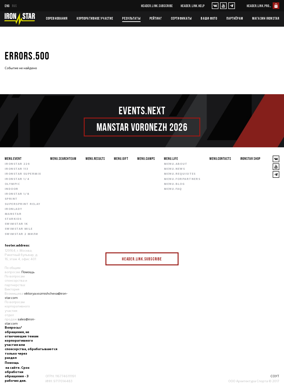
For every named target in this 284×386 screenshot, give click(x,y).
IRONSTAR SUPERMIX (23, 174)
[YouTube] (223, 5)
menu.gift (121, 158)
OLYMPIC (12, 184)
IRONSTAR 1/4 (17, 179)
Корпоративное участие (95, 18)
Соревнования (56, 18)
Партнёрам (234, 18)
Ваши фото (209, 18)
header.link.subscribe (157, 6)
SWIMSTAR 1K (16, 224)
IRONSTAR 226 (17, 164)
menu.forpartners (182, 179)
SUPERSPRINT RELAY (22, 204)
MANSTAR (13, 214)
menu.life (171, 158)
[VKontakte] (215, 5)
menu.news (174, 169)
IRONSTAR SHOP (250, 158)
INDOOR (11, 189)
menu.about (175, 164)
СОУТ (275, 376)
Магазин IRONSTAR (265, 18)
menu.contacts (220, 158)
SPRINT (11, 199)
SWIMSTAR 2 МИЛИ (21, 234)
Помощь (28, 272)
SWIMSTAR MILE (19, 229)
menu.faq (173, 189)
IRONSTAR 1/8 (17, 194)
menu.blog (174, 184)
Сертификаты (181, 18)
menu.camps (146, 158)
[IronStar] (19, 19)
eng (7, 6)
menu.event (13, 158)
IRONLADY (13, 209)
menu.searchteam (63, 158)
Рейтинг (156, 18)
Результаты (131, 18)
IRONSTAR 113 (16, 169)
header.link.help (193, 6)
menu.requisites (180, 174)
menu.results (95, 158)
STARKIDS (13, 219)
